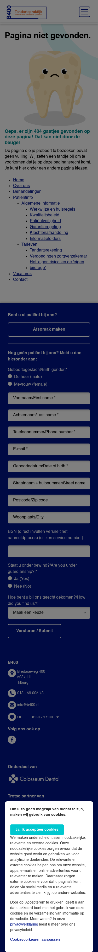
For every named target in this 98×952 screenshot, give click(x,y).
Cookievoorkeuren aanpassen (35, 940)
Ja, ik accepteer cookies (37, 829)
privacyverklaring (24, 924)
